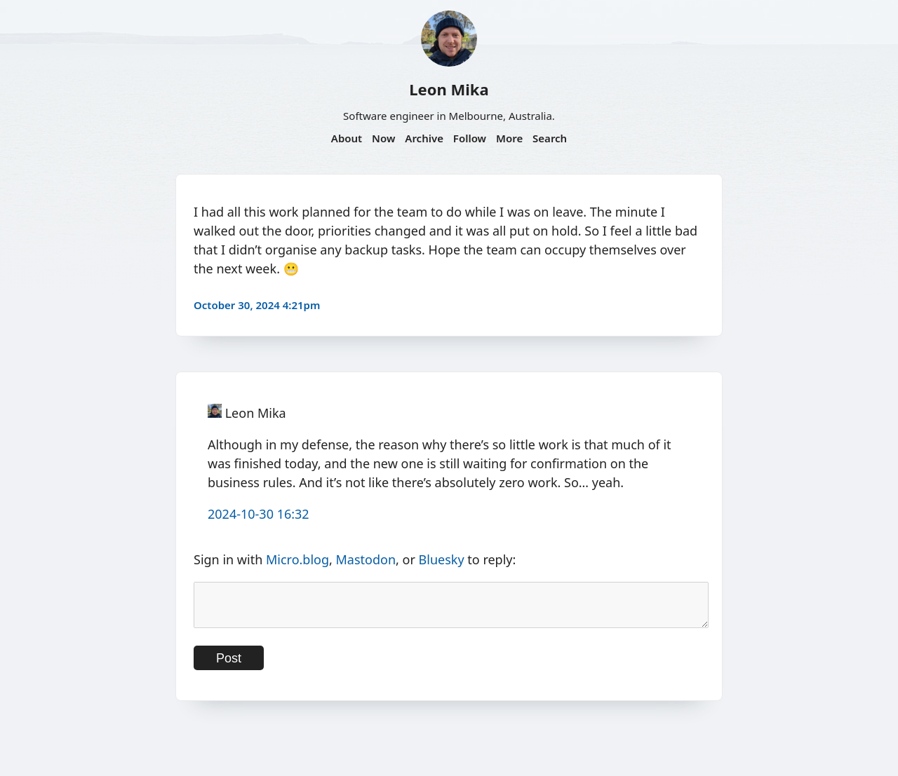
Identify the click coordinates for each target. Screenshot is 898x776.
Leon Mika (448, 89)
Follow (469, 138)
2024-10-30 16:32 (258, 513)
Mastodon (366, 559)
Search (549, 138)
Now (383, 138)
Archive (424, 138)
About (346, 138)
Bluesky (441, 559)
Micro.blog (297, 559)
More (509, 138)
